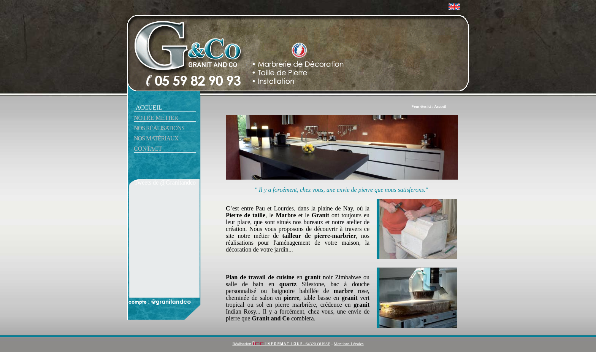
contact (148, 148)
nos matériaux (156, 138)
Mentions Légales (349, 343)
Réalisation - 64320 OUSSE (281, 343)
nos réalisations (159, 128)
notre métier (156, 118)
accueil (149, 107)
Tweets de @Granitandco (165, 182)
